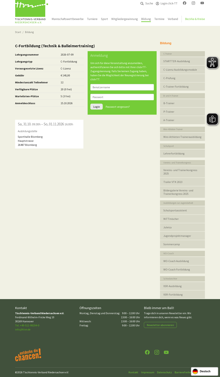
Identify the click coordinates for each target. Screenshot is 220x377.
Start (18, 32)
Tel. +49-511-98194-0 (27, 325)
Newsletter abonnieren (160, 325)
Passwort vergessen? (118, 106)
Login (96, 106)
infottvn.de (23, 329)
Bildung (29, 32)
